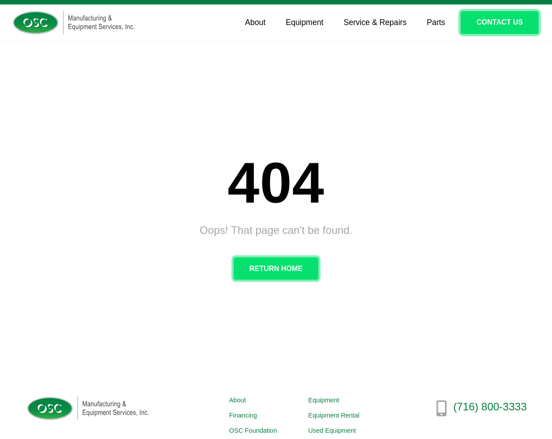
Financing (243, 415)
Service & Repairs (377, 22)
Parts (436, 22)
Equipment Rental (333, 415)
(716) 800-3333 (489, 407)
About (257, 22)
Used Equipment (332, 430)
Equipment (307, 22)
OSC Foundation (253, 430)
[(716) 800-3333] (441, 409)
